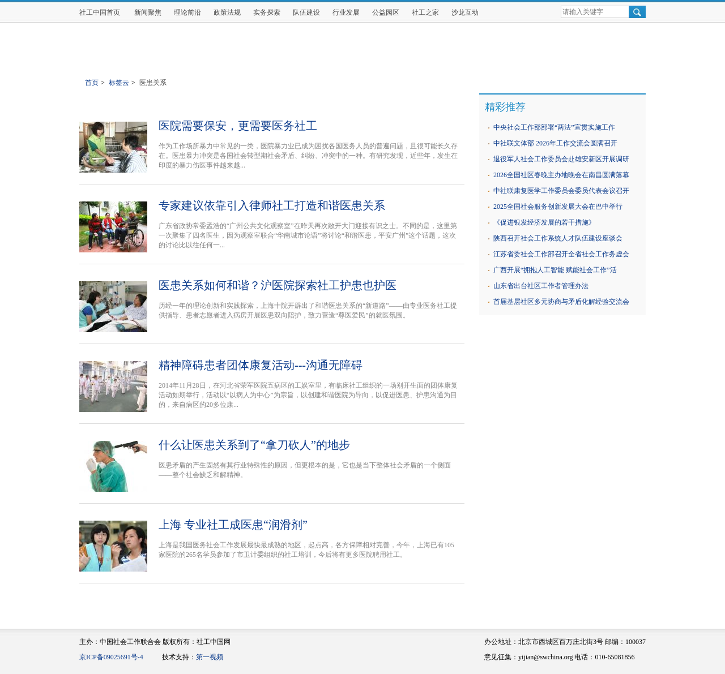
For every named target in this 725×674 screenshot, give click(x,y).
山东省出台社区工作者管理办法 (540, 286)
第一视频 (209, 657)
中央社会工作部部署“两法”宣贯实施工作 (554, 127)
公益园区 (385, 12)
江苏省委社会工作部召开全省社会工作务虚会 (561, 254)
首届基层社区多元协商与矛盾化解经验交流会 (561, 302)
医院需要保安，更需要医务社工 (238, 125)
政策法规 (227, 12)
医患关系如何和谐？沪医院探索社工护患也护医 (277, 285)
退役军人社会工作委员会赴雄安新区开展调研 (561, 159)
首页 (92, 83)
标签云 (119, 83)
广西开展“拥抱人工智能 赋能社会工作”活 (555, 270)
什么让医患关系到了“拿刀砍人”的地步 (254, 445)
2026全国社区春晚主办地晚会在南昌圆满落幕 (561, 175)
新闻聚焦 (147, 12)
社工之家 (425, 12)
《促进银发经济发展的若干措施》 (544, 222)
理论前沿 (187, 12)
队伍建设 (306, 12)
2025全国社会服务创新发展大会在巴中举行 (557, 207)
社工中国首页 (99, 12)
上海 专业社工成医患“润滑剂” (233, 524)
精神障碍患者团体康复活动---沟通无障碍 (260, 365)
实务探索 (266, 12)
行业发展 (346, 12)
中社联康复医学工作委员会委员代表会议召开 (561, 191)
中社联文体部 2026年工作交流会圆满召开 (555, 143)
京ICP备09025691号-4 (111, 657)
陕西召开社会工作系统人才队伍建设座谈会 (557, 238)
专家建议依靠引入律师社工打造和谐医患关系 (272, 205)
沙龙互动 (465, 12)
